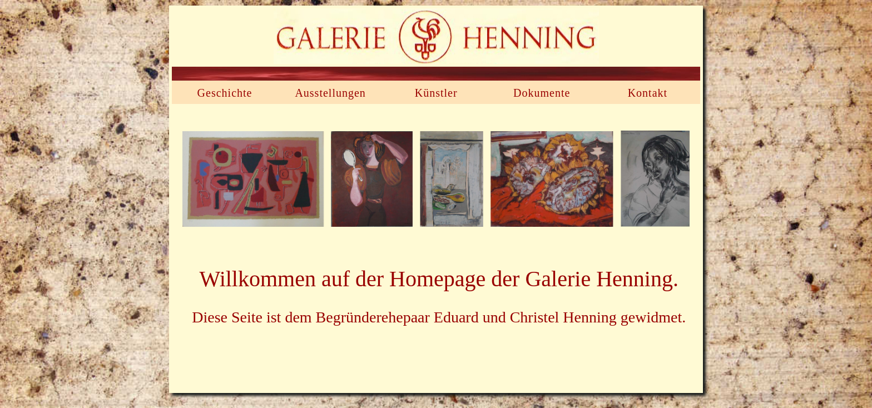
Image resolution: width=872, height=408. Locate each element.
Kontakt (647, 93)
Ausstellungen (330, 93)
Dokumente (541, 93)
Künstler (436, 93)
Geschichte (224, 93)
